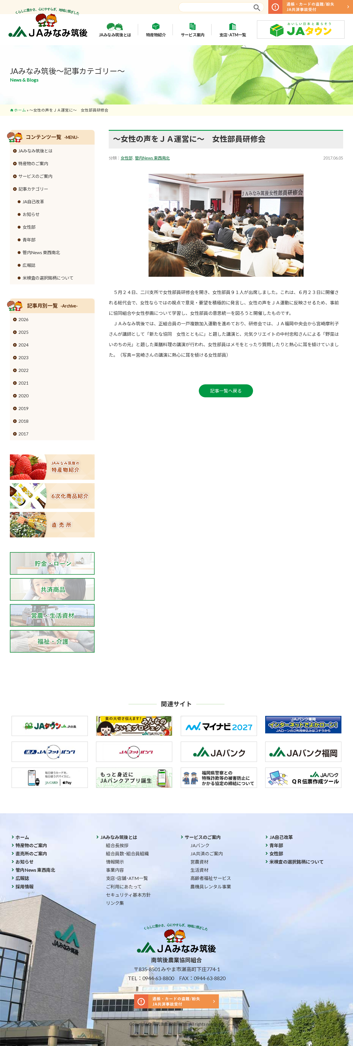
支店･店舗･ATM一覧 (127, 878)
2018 (23, 421)
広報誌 (29, 265)
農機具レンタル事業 (210, 886)
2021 (23, 382)
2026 (23, 319)
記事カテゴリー (33, 188)
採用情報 (25, 886)
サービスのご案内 (35, 176)
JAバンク (200, 845)
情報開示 (115, 861)
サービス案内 (192, 29)
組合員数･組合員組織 (127, 853)
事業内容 (115, 870)
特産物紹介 (156, 29)
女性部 (126, 158)
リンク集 (115, 903)
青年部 (29, 239)
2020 (23, 395)
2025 (23, 332)
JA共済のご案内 (206, 853)
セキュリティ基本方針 (128, 894)
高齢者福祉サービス (210, 878)
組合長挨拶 (117, 845)
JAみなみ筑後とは (115, 29)
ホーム (20, 110)
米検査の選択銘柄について (48, 277)
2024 (23, 344)
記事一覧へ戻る (226, 390)
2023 (23, 357)
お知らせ (31, 214)
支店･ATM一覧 (232, 29)
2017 (23, 433)
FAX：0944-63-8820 (202, 978)
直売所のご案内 (31, 853)
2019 (23, 408)
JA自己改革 (33, 201)
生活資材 (199, 870)
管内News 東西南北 (152, 158)
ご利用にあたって (124, 886)
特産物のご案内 (33, 163)
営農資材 (199, 861)
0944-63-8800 (158, 978)
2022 (23, 370)
